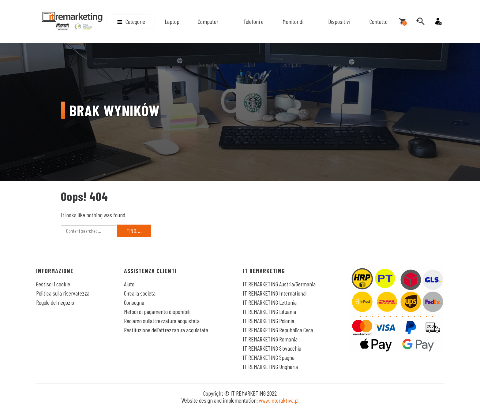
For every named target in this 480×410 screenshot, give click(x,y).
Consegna (134, 302)
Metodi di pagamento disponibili (157, 311)
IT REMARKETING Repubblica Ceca (278, 330)
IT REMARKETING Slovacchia (272, 348)
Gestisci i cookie (53, 284)
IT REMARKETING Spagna (268, 357)
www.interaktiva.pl (278, 400)
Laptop (172, 21)
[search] (420, 21)
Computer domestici (208, 43)
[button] (131, 21)
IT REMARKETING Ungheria (270, 366)
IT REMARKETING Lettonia (270, 302)
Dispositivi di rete (339, 43)
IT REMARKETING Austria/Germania (279, 284)
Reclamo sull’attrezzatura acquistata (162, 320)
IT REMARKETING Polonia (268, 320)
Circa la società (140, 293)
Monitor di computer (293, 43)
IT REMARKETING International (274, 293)
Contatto (378, 21)
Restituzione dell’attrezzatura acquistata (166, 330)
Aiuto (129, 284)
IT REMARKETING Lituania (269, 311)
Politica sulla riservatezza (62, 293)
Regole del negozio (55, 302)
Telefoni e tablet (253, 43)
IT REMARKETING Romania (270, 339)
